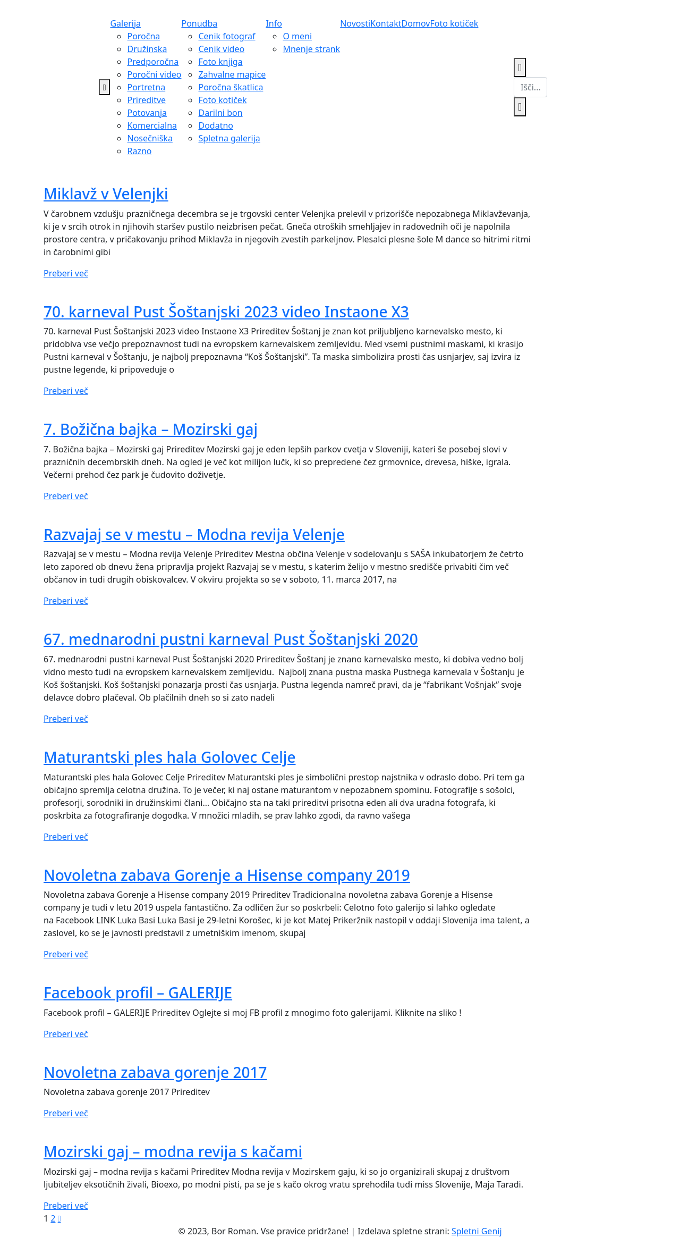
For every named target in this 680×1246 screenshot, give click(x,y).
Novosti (355, 23)
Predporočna (152, 62)
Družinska (147, 49)
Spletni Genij (477, 1231)
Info (274, 23)
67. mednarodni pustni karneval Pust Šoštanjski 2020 (231, 639)
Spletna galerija (229, 138)
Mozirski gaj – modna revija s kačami (173, 1151)
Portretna (146, 87)
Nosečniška (149, 138)
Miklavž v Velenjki (106, 193)
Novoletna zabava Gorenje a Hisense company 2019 (227, 875)
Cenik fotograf (226, 36)
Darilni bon (220, 113)
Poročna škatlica (230, 87)
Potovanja (147, 113)
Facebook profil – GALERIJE (138, 992)
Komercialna (152, 125)
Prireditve (146, 100)
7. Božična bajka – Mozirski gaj (151, 429)
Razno (139, 151)
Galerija (125, 23)
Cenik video (221, 49)
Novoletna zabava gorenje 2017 (155, 1072)
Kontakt (386, 23)
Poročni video (154, 74)
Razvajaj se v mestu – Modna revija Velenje (194, 534)
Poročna (143, 36)
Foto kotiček (222, 100)
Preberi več (66, 273)
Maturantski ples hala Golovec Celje (169, 757)
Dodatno (215, 125)
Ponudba (199, 23)
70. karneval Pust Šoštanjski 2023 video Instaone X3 (226, 311)
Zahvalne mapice (232, 74)
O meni (297, 36)
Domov (416, 23)
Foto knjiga (220, 62)
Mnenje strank (311, 49)
